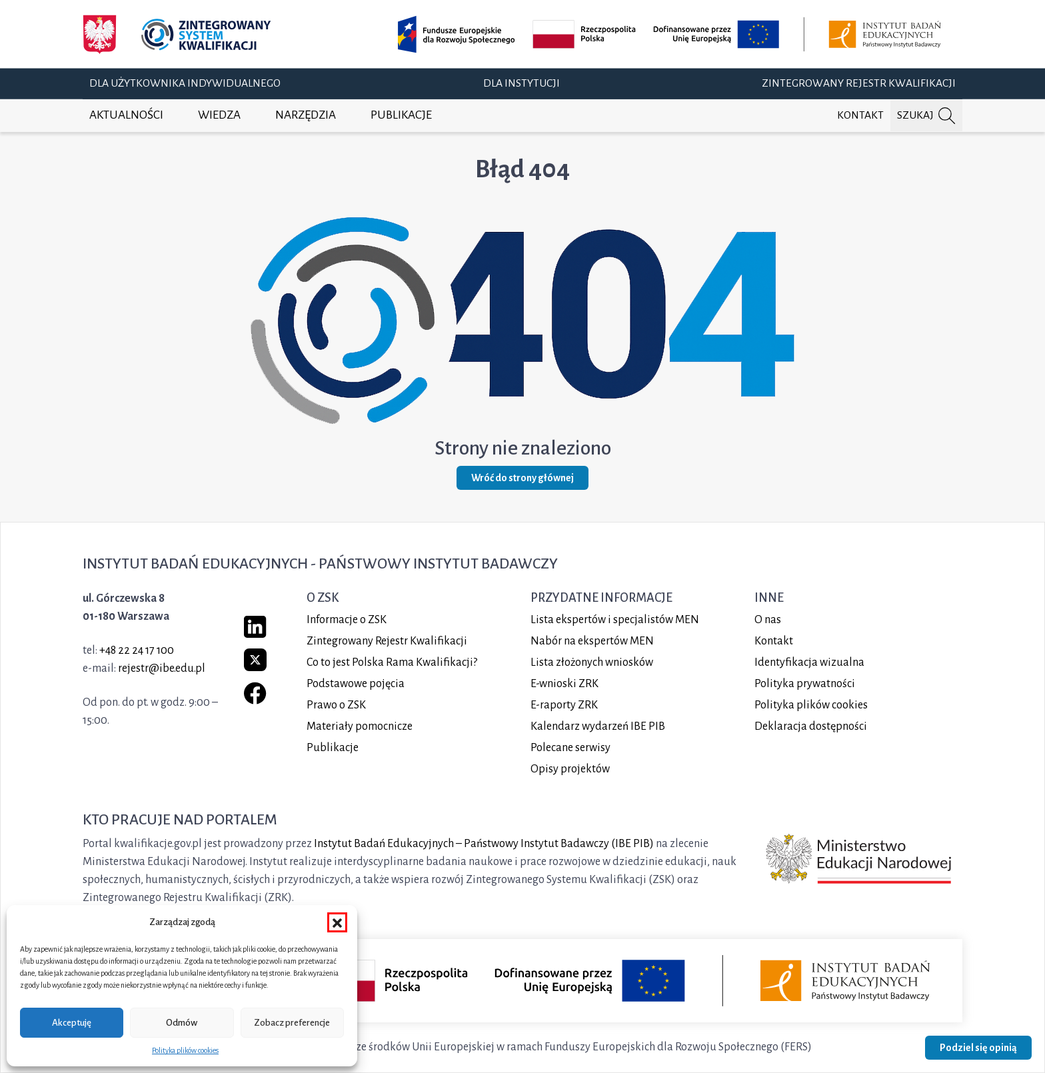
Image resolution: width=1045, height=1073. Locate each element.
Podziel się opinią (978, 1047)
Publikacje (401, 115)
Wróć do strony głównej (522, 478)
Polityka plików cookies (185, 1050)
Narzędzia (305, 115)
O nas (767, 620)
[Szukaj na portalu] (926, 115)
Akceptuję (71, 1023)
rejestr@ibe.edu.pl (161, 668)
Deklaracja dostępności (810, 726)
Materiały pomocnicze (360, 726)
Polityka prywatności (804, 684)
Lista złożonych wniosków (591, 662)
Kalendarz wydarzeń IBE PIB (597, 726)
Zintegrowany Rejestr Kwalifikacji (859, 83)
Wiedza (219, 115)
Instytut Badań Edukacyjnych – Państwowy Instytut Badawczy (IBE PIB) (484, 844)
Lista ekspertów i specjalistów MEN (614, 620)
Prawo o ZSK (336, 705)
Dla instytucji (521, 83)
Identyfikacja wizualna (809, 662)
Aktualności (126, 115)
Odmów (181, 1023)
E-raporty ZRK (564, 705)
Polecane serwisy (570, 748)
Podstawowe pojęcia (356, 684)
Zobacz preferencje (292, 1023)
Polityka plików (811, 705)
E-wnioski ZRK (564, 684)
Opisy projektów (570, 769)
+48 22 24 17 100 (136, 650)
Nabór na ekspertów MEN (592, 641)
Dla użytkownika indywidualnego (185, 83)
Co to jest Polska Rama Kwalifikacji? (392, 662)
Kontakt (860, 115)
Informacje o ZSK (347, 620)
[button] (337, 922)
